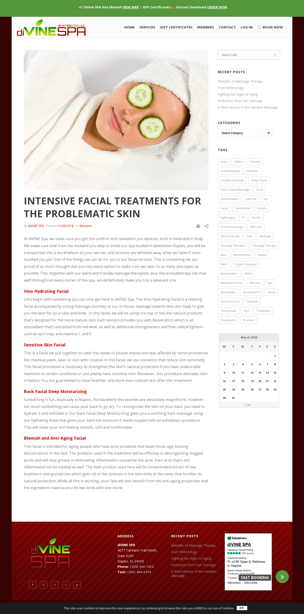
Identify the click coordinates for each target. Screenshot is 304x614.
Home (129, 27)
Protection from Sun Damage (240, 101)
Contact (227, 27)
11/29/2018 (65, 226)
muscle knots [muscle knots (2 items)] (242, 255)
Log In (247, 27)
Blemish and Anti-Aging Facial (55, 438)
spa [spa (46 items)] (270, 283)
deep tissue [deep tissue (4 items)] (259, 180)
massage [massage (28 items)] (265, 236)
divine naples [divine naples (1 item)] (230, 199)
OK (242, 608)
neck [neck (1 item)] (224, 264)
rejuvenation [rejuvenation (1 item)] (229, 274)
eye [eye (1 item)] (266, 199)
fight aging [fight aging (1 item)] (228, 218)
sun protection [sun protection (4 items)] (230, 302)
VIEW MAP (130, 7)
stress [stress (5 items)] (272, 292)
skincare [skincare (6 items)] (254, 283)
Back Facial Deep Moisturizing (55, 391)
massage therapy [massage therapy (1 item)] (264, 246)
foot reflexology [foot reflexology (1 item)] (232, 227)
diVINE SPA (36, 226)
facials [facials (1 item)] (261, 208)
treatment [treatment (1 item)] (263, 311)
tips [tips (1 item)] (246, 311)
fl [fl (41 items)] (243, 218)
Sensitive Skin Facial (45, 345)
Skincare (85, 226)
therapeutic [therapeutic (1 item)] (228, 311)
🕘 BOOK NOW (270, 27)
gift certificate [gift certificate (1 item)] (230, 236)
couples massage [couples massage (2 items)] (232, 180)
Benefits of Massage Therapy (240, 81)
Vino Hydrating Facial (46, 291)
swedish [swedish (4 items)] (252, 302)
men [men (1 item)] (223, 255)
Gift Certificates (176, 27)
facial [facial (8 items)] (224, 208)
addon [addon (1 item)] (238, 162)
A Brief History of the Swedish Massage (248, 107)
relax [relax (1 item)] (248, 274)
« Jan (247, 405)
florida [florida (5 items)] (256, 218)
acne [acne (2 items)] (224, 162)
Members (205, 27)
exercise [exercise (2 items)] (251, 199)
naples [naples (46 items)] (262, 255)
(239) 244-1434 (141, 566)
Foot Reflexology (231, 88)
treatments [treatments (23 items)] (228, 320)
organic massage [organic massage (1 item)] (245, 264)
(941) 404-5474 (139, 572)
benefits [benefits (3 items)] (252, 171)
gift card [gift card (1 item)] (256, 227)
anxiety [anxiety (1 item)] (255, 162)
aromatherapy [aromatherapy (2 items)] (230, 171)
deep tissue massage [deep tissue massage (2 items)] (235, 190)
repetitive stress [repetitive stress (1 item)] (231, 283)
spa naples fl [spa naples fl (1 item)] (251, 292)
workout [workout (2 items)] (248, 320)
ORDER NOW (217, 7)
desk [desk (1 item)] (259, 190)
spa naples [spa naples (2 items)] (228, 292)
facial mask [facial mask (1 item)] (242, 208)
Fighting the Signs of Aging (238, 94)
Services (147, 27)
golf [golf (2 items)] (249, 236)
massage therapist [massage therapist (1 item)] (233, 246)
